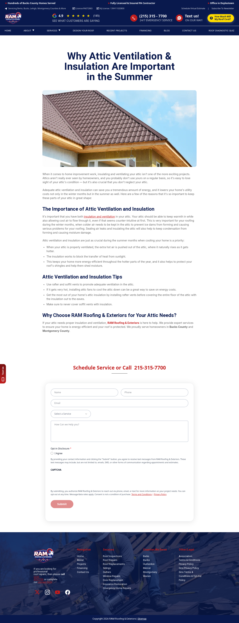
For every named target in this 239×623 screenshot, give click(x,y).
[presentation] (76, 479)
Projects (81, 564)
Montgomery (150, 572)
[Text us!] (3, 373)
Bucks (146, 560)
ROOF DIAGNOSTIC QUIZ (221, 30)
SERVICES (53, 30)
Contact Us (83, 572)
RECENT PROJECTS (117, 30)
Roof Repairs (110, 560)
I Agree (56, 453)
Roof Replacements (114, 564)
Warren (147, 576)
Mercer (147, 568)
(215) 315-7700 (39, 578)
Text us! (192, 16)
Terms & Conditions (189, 560)
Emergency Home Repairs (117, 588)
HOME (8, 30)
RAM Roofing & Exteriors (123, 322)
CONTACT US (189, 30)
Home (80, 556)
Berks (146, 556)
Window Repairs (111, 576)
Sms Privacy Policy (189, 568)
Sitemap (142, 619)
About (80, 560)
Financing (82, 568)
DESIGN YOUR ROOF (83, 30)
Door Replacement (113, 580)
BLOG (167, 30)
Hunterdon (149, 564)
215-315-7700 (150, 367)
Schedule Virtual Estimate (193, 8)
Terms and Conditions (141, 494)
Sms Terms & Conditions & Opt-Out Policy (190, 576)
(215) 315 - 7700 (153, 16)
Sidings (107, 568)
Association (185, 556)
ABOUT (28, 30)
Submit (62, 504)
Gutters (107, 572)
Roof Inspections (112, 556)
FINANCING (145, 30)
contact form (45, 582)
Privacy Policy (160, 494)
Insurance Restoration (115, 584)
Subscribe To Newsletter (222, 8)
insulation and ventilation (99, 216)
